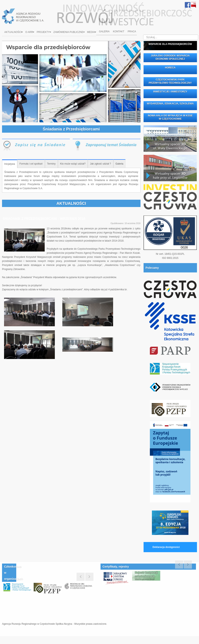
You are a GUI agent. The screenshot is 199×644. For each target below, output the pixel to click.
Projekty (44, 32)
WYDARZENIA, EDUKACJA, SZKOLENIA (170, 103)
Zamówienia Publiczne (70, 32)
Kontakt (120, 32)
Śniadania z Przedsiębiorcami (71, 129)
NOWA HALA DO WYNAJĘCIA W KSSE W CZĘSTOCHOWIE (170, 117)
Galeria (105, 32)
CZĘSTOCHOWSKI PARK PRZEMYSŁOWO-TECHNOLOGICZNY (170, 81)
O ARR (30, 32)
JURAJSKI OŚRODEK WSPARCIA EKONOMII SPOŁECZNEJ (170, 57)
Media (93, 32)
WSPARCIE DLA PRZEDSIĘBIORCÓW (170, 44)
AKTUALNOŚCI (71, 203)
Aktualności (13, 32)
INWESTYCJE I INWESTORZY (170, 91)
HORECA (170, 67)
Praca (134, 32)
